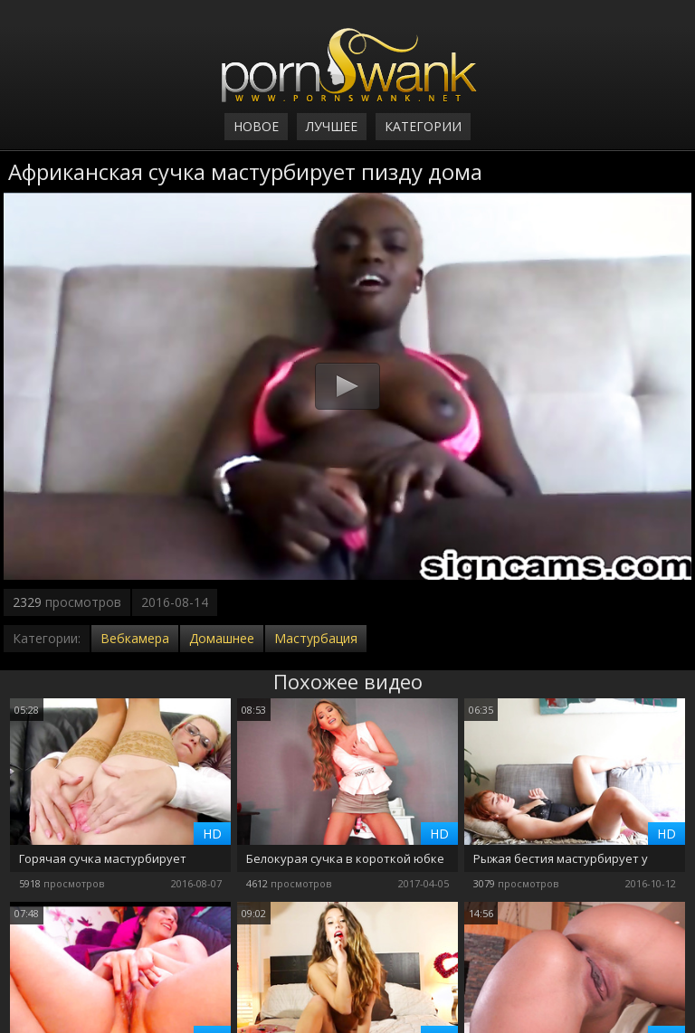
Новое (256, 126)
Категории (423, 126)
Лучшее (331, 126)
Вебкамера (134, 638)
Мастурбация (315, 638)
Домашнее (221, 638)
